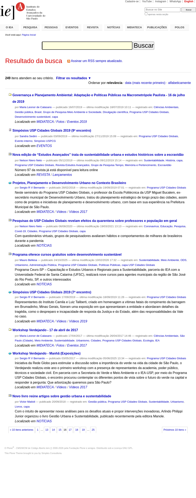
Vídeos (61, 211)
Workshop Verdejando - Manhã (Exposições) (47, 353)
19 (83, 429)
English (188, 1)
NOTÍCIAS (113, 27)
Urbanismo (21, 265)
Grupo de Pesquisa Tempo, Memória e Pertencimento (123, 165)
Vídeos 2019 (78, 321)
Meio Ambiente (170, 260)
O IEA (9, 27)
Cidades (32, 231)
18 (76, 429)
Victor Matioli (27, 401)
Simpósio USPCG (45, 140)
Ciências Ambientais (166, 107)
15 (59, 429)
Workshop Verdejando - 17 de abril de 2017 (45, 330)
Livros (18, 406)
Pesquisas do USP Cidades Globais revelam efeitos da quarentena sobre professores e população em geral (95, 220)
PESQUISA (30, 27)
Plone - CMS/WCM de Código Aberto (26, 448)
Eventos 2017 (77, 345)
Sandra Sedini (28, 136)
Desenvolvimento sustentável (32, 116)
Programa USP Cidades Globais (149, 112)
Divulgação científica (115, 112)
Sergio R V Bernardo (32, 187)
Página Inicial (29, 35)
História (170, 160)
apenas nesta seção (158, 14)
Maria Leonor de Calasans (35, 107)
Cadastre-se (132, 1)
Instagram (160, 1)
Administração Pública (43, 265)
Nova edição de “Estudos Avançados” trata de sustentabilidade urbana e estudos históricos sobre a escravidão (98, 154)
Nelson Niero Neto (30, 160)
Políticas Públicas (109, 265)
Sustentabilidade (154, 160)
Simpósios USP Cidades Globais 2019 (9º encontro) (52, 130)
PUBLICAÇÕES (157, 27)
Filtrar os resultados (71, 78)
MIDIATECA (134, 27)
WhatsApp (175, 1)
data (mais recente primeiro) (145, 83)
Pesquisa (179, 226)
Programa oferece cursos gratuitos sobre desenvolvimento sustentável (67, 254)
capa (55, 116)
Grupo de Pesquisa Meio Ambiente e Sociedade (72, 112)
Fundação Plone (77, 448)
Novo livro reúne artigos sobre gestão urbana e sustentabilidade (62, 396)
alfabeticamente (179, 83)
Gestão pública (24, 112)
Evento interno (23, 140)
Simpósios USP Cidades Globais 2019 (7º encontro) (52, 292)
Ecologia (148, 340)
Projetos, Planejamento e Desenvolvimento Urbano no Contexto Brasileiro (69, 183)
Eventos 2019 (77, 121)
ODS (183, 260)
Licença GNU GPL (123, 448)
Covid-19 (20, 231)
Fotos (60, 121)
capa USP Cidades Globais (138, 265)
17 (70, 429)
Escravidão (164, 165)
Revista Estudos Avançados (72, 165)
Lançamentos (62, 174)
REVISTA (93, 27)
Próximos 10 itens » (174, 429)
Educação (166, 226)
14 (53, 429)
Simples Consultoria (51, 453)
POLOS (179, 27)
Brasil (38, 112)
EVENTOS (72, 27)
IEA (157, 340)
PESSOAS (51, 27)
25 (93, 429)
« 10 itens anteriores (21, 429)
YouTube (147, 1)
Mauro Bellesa (28, 260)
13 (46, 429)
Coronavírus (151, 226)
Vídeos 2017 (78, 211)
